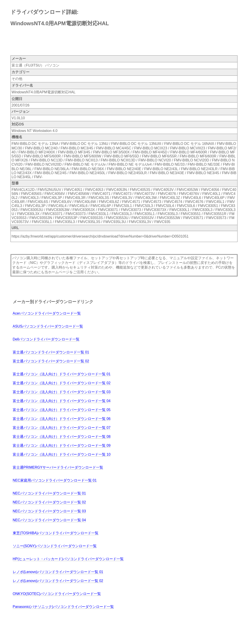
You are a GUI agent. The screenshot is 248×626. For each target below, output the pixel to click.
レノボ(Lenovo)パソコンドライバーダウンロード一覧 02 (58, 581)
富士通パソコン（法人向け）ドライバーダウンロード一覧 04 (61, 401)
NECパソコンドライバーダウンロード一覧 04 (49, 520)
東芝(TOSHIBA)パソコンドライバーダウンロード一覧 (56, 533)
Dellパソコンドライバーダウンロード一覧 (46, 339)
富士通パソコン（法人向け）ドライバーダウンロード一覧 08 (61, 436)
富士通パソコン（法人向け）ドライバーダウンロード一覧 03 (61, 392)
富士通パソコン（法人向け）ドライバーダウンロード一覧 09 (61, 445)
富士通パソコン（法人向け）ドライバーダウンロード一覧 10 (61, 454)
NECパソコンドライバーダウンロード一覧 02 (49, 502)
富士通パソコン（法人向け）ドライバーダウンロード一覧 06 (61, 419)
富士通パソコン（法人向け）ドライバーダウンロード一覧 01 (61, 374)
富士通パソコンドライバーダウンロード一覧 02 (51, 361)
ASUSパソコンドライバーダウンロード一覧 (48, 326)
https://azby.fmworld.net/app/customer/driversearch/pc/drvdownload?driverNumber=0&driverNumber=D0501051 (100, 236)
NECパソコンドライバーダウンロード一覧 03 (49, 511)
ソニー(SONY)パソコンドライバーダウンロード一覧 (55, 546)
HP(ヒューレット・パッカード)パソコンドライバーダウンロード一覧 (68, 559)
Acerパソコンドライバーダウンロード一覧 (47, 313)
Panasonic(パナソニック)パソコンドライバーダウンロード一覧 (63, 607)
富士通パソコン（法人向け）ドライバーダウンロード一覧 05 (61, 410)
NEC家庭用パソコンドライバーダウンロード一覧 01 (55, 480)
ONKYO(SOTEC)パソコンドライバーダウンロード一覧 (57, 594)
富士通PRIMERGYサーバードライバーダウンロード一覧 (58, 467)
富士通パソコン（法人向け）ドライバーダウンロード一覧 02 (61, 383)
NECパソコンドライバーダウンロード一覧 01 (49, 493)
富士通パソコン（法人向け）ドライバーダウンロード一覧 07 (61, 428)
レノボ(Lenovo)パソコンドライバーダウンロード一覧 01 (58, 572)
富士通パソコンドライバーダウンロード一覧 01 (51, 352)
